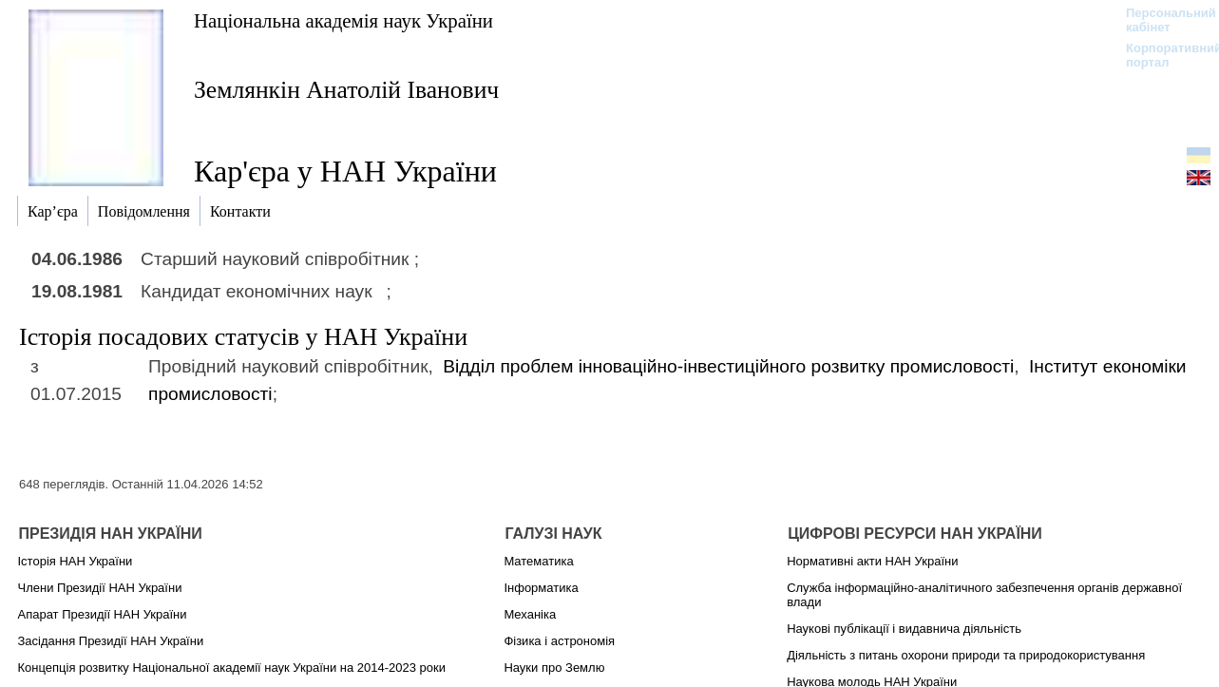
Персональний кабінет (1161, 20)
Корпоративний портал (1161, 55)
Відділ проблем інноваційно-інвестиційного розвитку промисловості (728, 366)
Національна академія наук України (343, 20)
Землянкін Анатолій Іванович (346, 90)
